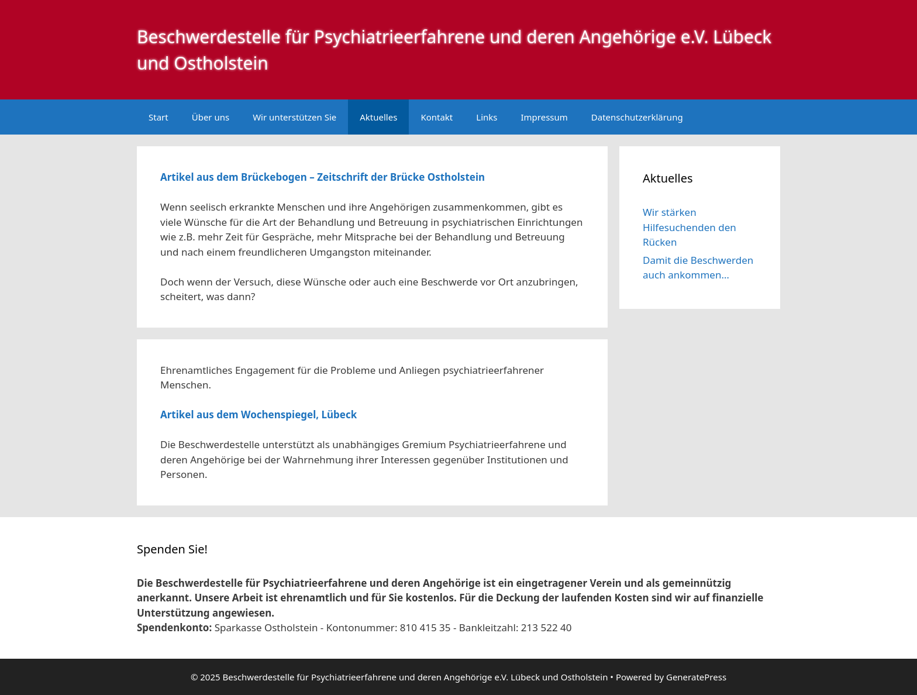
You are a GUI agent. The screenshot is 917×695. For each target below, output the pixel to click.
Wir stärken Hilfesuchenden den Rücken (689, 227)
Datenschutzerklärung (637, 117)
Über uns (210, 117)
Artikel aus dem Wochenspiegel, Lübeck (258, 414)
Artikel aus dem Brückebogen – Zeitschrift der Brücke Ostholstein (322, 177)
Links (486, 117)
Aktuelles (378, 117)
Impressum (543, 117)
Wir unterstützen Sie (294, 117)
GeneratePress (696, 677)
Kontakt (436, 117)
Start (158, 117)
